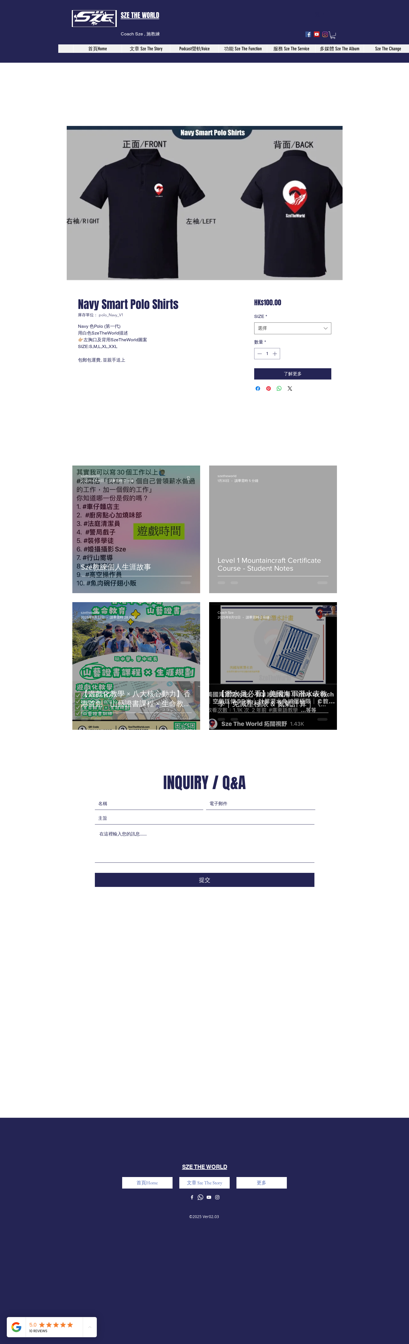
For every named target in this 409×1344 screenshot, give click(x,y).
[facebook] (308, 34)
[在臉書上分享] (257, 388)
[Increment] (275, 353)
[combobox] (292, 328)
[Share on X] (290, 388)
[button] (332, 35)
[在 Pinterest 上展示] (268, 388)
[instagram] (325, 34)
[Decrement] (259, 353)
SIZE (260, 316)
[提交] (204, 880)
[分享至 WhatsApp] (279, 388)
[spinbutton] (267, 353)
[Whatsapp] (200, 1197)
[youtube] (316, 34)
